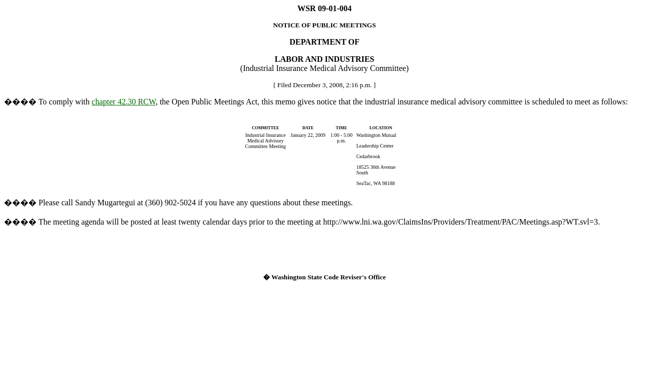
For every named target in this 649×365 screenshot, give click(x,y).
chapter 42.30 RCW (124, 101)
